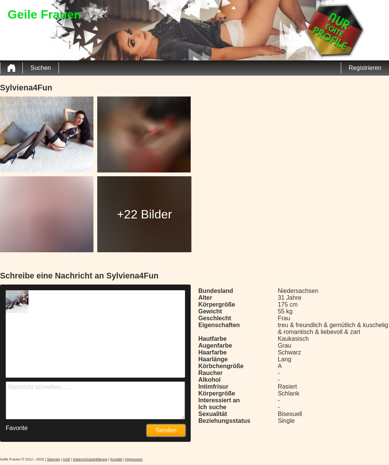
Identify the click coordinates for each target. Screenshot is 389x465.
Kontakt (116, 459)
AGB (66, 459)
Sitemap (53, 459)
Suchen (40, 68)
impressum (134, 459)
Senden (165, 430)
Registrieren (365, 68)
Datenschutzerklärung (90, 459)
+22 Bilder (144, 214)
